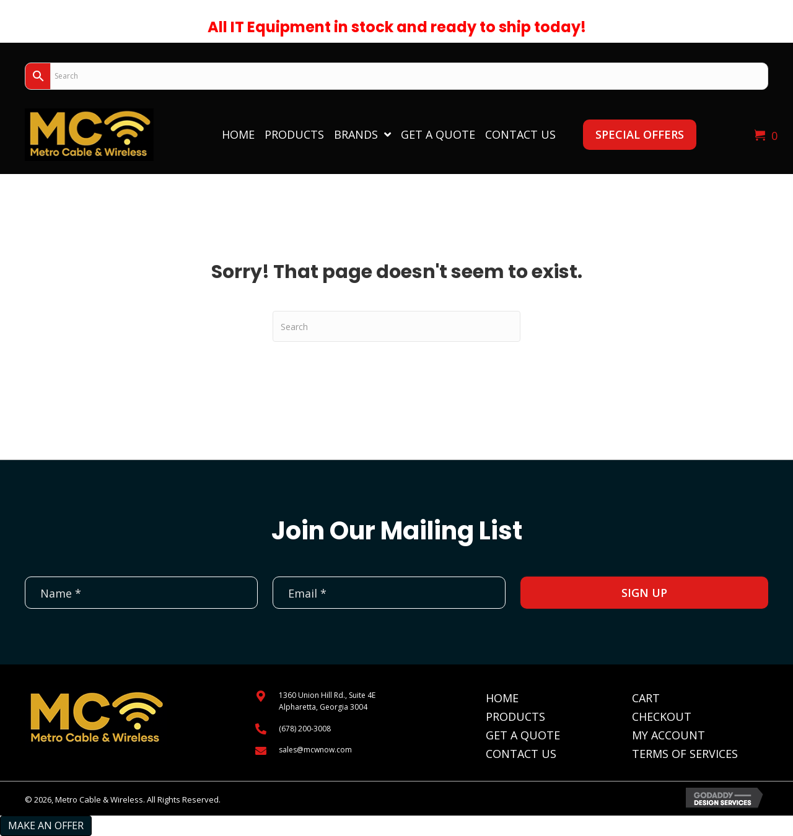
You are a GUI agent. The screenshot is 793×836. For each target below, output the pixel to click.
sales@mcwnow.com (315, 749)
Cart (646, 697)
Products (515, 716)
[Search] (396, 326)
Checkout (661, 716)
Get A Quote (523, 735)
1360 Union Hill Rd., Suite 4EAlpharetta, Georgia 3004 (327, 701)
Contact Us (521, 753)
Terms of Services (685, 753)
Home (502, 697)
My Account (668, 735)
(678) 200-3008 (305, 728)
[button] (639, 135)
